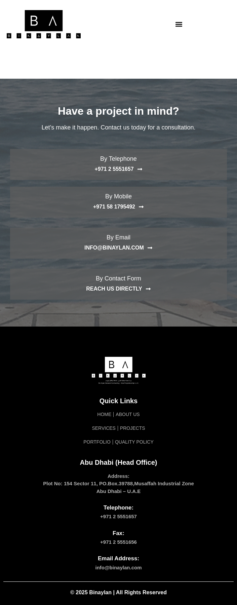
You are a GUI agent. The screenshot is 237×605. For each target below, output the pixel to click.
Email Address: (118, 558)
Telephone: (118, 507)
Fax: (118, 533)
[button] (178, 24)
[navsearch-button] (222, 24)
